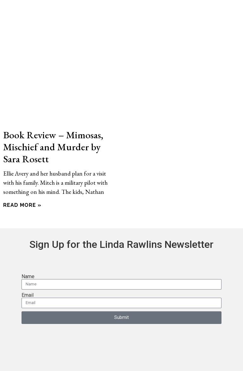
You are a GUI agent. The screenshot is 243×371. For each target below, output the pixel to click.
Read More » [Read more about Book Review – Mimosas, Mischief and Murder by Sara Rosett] (22, 205)
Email (28, 295)
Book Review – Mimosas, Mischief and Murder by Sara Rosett (53, 146)
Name (28, 276)
